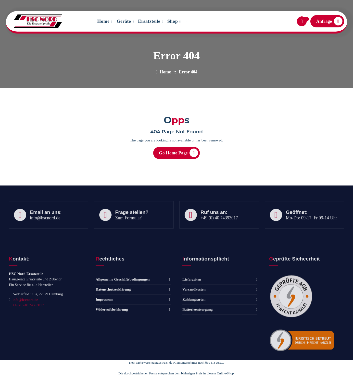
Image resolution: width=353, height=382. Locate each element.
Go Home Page (178, 154)
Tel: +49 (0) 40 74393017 (94, 4)
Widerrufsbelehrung (112, 348)
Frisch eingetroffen (324, 4)
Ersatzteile (149, 21)
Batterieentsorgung (197, 348)
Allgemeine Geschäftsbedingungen (123, 318)
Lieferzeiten (191, 318)
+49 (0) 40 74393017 (219, 228)
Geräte (124, 21)
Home (103, 21)
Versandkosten (193, 328)
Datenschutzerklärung (113, 328)
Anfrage (329, 21)
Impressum (104, 338)
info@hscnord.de (37, 4)
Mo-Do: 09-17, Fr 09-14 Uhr (311, 228)
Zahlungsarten (193, 338)
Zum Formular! (128, 228)
